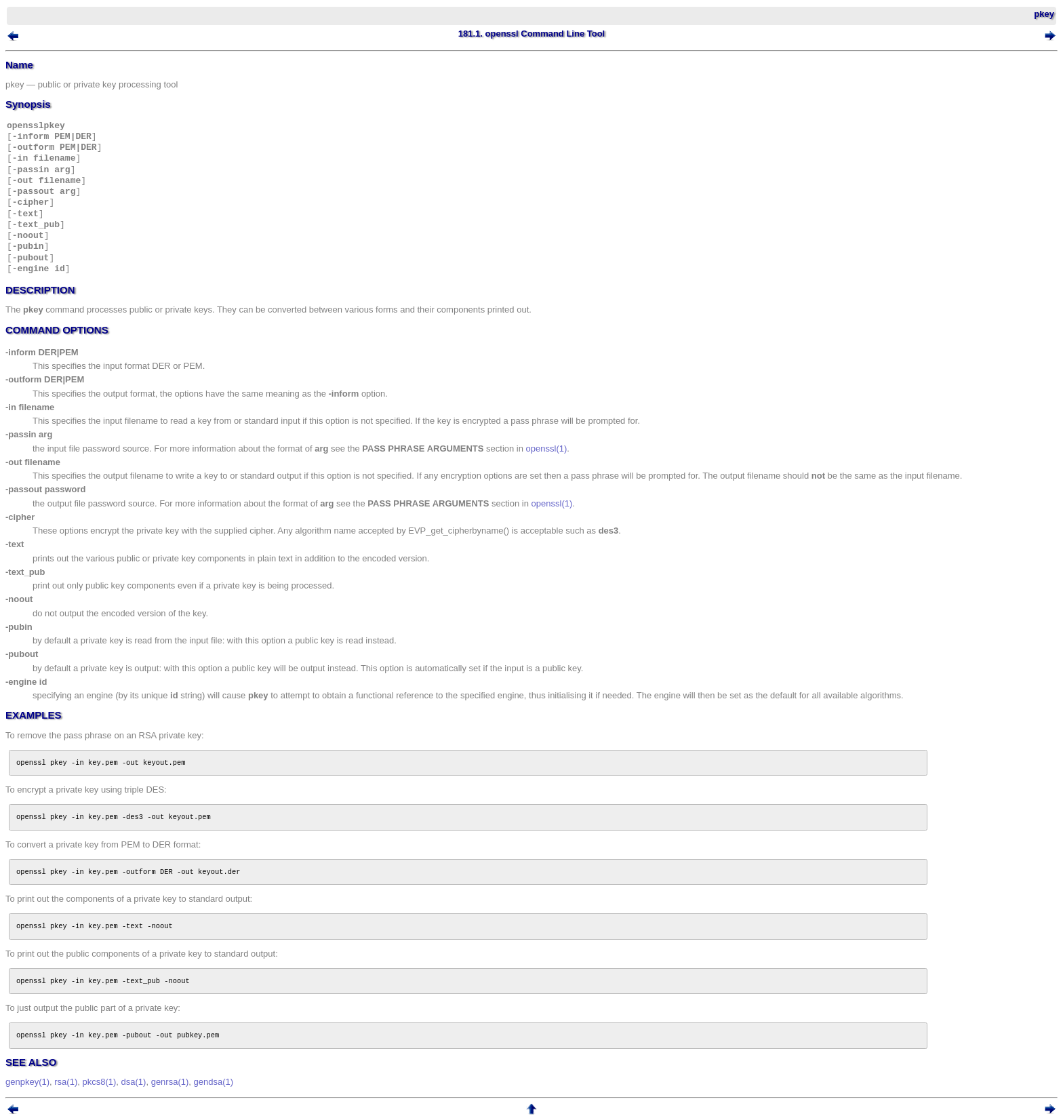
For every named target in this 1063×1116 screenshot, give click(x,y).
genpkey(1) (27, 1082)
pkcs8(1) (99, 1082)
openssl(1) (546, 448)
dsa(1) (133, 1082)
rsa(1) (65, 1082)
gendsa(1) (214, 1082)
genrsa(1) (170, 1082)
